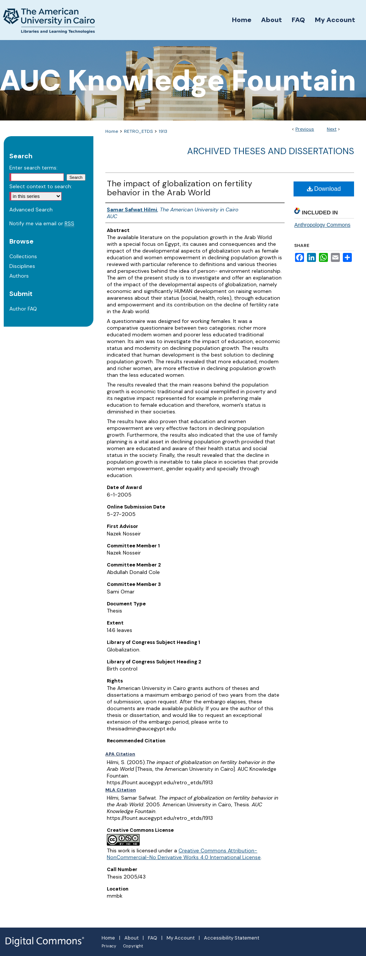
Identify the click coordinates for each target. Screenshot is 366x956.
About (131, 938)
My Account (181, 938)
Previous (304, 129)
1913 (163, 131)
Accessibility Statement (231, 938)
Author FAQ (23, 308)
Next (331, 129)
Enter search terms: (33, 167)
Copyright (133, 946)
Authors (19, 275)
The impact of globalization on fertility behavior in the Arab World (179, 188)
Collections (23, 256)
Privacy (109, 946)
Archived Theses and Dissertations (270, 151)
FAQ (152, 938)
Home (111, 131)
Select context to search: (40, 186)
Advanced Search (31, 209)
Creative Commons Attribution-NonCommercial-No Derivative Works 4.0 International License (184, 854)
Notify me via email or (41, 223)
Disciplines (22, 266)
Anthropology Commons (322, 225)
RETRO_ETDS (138, 131)
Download (324, 189)
